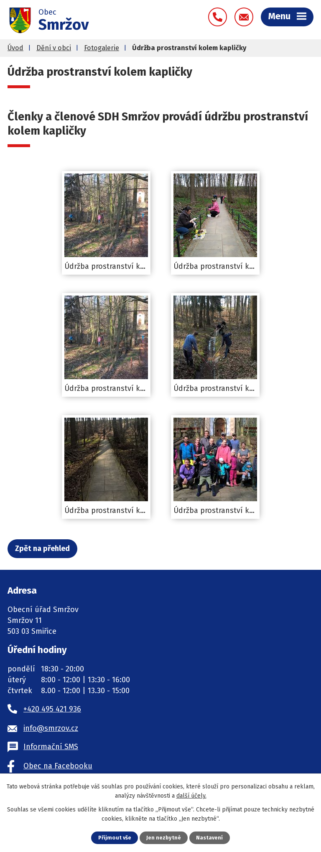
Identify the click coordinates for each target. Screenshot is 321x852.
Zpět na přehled (42, 548)
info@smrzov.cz (50, 728)
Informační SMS (50, 746)
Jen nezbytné (163, 837)
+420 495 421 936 (52, 709)
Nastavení (209, 837)
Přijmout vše (114, 837)
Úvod (15, 48)
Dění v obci (53, 48)
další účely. (191, 795)
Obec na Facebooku (57, 765)
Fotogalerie (101, 48)
